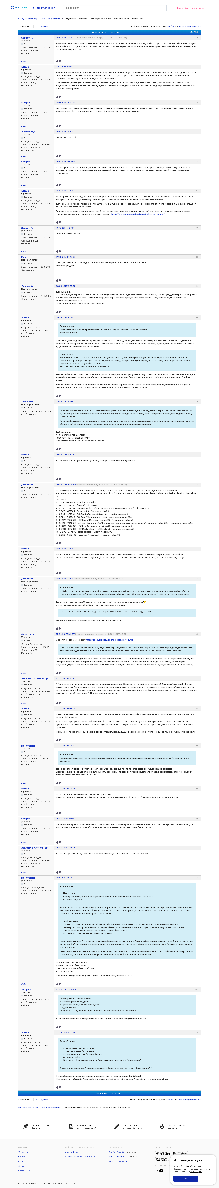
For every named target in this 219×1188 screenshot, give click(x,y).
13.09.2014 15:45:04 (65, 66)
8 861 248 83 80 (116, 1156)
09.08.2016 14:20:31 (65, 401)
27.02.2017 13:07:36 (65, 708)
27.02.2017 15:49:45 (65, 788)
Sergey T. (27, 37)
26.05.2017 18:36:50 (65, 818)
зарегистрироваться (190, 26)
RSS (196, 32)
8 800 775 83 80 (116, 1152)
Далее (44, 26)
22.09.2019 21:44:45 (66, 989)
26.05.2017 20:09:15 (65, 847)
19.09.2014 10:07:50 (65, 161)
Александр (28, 131)
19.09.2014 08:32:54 (66, 102)
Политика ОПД (25, 1171)
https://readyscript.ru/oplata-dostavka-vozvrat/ (110, 640)
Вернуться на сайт (45, 8)
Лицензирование (51, 19)
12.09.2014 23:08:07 (66, 37)
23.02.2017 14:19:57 (65, 634)
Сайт (23, 61)
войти (171, 26)
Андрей (26, 989)
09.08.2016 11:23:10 (65, 317)
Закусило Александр (34, 678)
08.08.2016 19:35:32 (65, 286)
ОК (185, 1178)
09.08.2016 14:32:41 (65, 454)
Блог (20, 1161)
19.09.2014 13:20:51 (65, 228)
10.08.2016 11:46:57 (65, 548)
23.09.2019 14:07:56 (65, 1032)
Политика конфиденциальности (79, 1156)
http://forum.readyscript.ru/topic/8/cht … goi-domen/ (138, 214)
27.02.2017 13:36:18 (65, 745)
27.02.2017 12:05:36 (65, 678)
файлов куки (195, 1171)
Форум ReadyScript (28, 19)
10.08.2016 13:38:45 (65, 578)
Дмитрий (27, 286)
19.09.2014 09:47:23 (65, 131)
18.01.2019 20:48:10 (65, 877)
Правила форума (72, 1152)
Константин (28, 745)
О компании (24, 1152)
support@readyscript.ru (120, 1161)
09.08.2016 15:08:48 (66, 484)
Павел (25, 257)
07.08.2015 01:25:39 (65, 257)
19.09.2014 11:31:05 (64, 190)
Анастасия (28, 634)
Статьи (21, 1166)
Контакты (22, 1156)
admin (25, 66)
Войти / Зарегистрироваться (191, 8)
